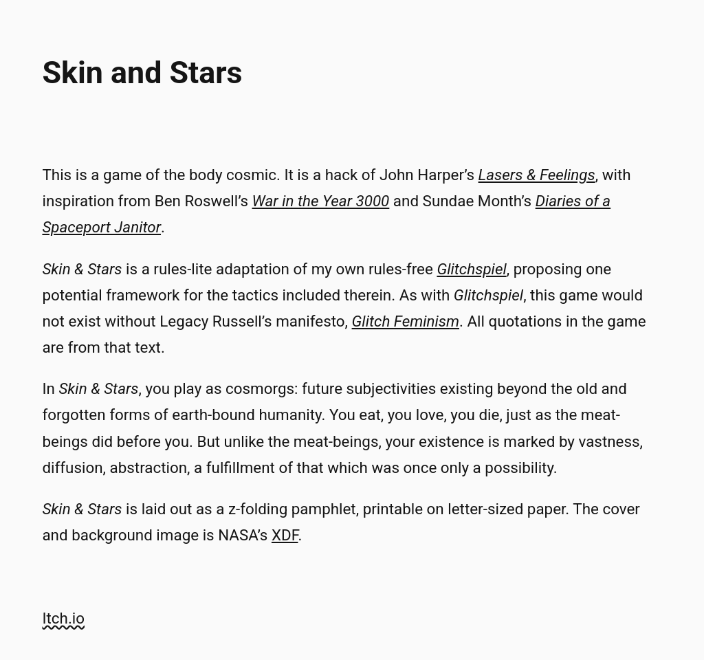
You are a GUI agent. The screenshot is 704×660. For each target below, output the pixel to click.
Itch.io (63, 618)
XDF (285, 535)
